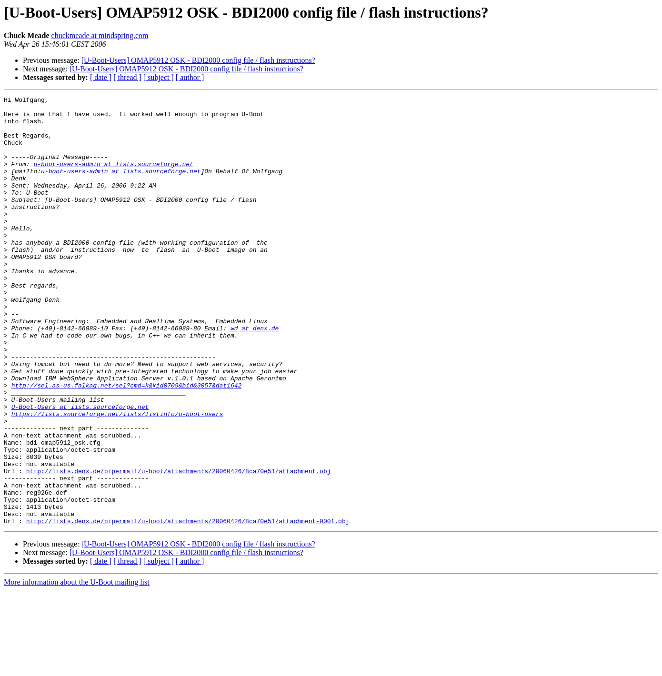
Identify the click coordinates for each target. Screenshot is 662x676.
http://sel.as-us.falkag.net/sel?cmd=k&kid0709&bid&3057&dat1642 (126, 443)
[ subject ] (158, 77)
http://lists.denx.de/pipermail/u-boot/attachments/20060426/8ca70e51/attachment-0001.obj (188, 606)
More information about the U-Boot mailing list (77, 668)
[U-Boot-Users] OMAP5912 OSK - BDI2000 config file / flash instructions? (198, 60)
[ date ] (100, 77)
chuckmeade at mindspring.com (100, 35)
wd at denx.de (255, 375)
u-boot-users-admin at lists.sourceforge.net (113, 178)
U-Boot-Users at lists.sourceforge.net (80, 469)
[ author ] (190, 77)
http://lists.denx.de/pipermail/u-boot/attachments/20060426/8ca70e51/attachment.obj (178, 546)
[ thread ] (127, 77)
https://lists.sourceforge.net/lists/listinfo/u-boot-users (117, 478)
